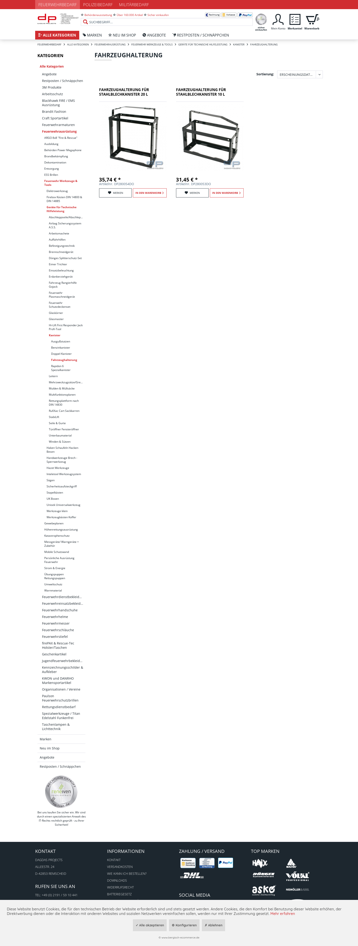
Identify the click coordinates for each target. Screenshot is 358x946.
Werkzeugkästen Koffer (61, 517)
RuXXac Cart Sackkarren (64, 411)
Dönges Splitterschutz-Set (65, 258)
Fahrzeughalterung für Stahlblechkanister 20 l (124, 92)
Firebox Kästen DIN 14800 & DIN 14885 (64, 199)
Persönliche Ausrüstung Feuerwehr (59, 560)
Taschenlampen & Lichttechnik (56, 726)
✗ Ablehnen (214, 925)
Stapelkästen (55, 492)
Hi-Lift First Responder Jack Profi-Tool (66, 327)
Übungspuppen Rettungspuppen (54, 576)
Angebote (49, 74)
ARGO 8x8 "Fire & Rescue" (60, 138)
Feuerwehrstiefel (55, 636)
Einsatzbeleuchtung (61, 270)
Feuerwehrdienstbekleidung (63, 597)
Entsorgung (51, 169)
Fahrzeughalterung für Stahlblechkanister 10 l (201, 92)
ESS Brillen (51, 175)
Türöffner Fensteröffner (64, 429)
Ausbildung (51, 144)
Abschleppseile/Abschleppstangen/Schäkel (67, 217)
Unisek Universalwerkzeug (63, 505)
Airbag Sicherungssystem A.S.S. (65, 225)
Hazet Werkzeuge (58, 468)
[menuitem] (167, 18)
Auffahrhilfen (57, 240)
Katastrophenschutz (57, 536)
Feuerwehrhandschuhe (60, 610)
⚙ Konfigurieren (184, 925)
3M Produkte (51, 87)
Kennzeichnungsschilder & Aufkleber (62, 669)
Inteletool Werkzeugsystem (64, 474)
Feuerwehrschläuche (58, 630)
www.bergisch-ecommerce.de (180, 937)
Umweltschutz (53, 584)
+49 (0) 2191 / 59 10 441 (60, 895)
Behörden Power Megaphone (63, 150)
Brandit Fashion (54, 111)
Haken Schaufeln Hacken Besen (62, 450)
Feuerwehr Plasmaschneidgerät (62, 295)
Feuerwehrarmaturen (58, 125)
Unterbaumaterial (60, 435)
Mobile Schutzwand (56, 552)
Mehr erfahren (282, 913)
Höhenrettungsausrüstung (61, 529)
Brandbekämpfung (56, 156)
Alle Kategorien (52, 66)
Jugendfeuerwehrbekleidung (63, 661)
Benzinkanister (60, 347)
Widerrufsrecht (120, 887)
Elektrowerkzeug (57, 191)
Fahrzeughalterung (64, 360)
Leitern (53, 376)
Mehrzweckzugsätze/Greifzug (67, 382)
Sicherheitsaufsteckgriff (62, 486)
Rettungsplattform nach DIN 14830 (64, 403)
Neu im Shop (50, 748)
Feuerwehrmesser (56, 623)
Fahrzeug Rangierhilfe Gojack (63, 285)
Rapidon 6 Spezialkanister (61, 368)
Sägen (51, 480)
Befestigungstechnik (62, 246)
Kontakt (114, 860)
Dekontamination (55, 162)
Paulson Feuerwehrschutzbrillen (60, 698)
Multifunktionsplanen (62, 395)
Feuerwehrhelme (55, 617)
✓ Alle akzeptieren (150, 925)
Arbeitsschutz (52, 94)
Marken (45, 739)
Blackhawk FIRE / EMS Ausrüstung (58, 102)
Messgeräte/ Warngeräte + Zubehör (61, 544)
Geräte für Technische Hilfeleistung (61, 209)
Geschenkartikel (54, 654)
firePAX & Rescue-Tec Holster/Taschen (58, 645)
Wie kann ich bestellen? (127, 873)
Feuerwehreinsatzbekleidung (63, 603)
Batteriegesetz (119, 894)
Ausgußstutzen (60, 341)
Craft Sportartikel (55, 118)
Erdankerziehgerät (61, 277)
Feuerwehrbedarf (57, 4)
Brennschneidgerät (61, 252)
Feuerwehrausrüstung (59, 131)
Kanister (54, 335)
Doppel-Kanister (61, 354)
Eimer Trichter (58, 264)
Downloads (117, 880)
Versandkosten (120, 867)
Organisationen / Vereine (61, 689)
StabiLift (54, 417)
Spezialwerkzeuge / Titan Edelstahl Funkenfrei (61, 715)
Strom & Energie (54, 568)
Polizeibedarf (98, 4)
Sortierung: (265, 74)
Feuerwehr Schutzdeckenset (59, 305)
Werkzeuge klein (57, 511)
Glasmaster (56, 319)
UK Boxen (53, 499)
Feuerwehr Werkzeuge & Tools (60, 183)
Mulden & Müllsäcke (62, 388)
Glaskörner (56, 313)
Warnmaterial (53, 590)
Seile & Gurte (57, 423)
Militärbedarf (134, 4)
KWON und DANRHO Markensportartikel (58, 680)
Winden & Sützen (60, 442)
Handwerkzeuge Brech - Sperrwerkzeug (62, 460)
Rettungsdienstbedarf (59, 707)
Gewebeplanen (53, 523)
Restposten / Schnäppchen (62, 81)
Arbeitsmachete (59, 233)
